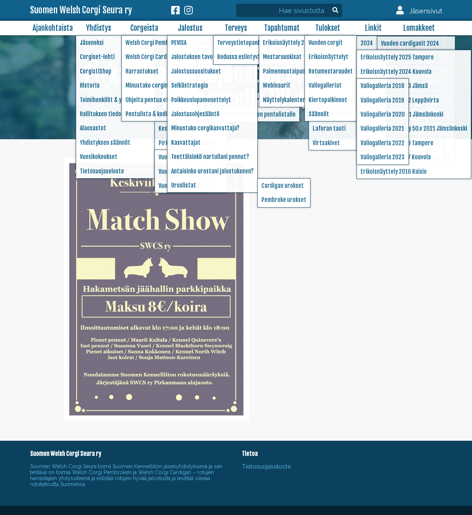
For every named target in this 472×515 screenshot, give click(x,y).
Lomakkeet (419, 28)
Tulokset (327, 28)
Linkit (373, 28)
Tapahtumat (282, 28)
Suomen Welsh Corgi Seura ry (81, 10)
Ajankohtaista (53, 28)
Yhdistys (98, 28)
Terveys (236, 28)
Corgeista (144, 28)
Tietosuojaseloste (266, 466)
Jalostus (190, 28)
